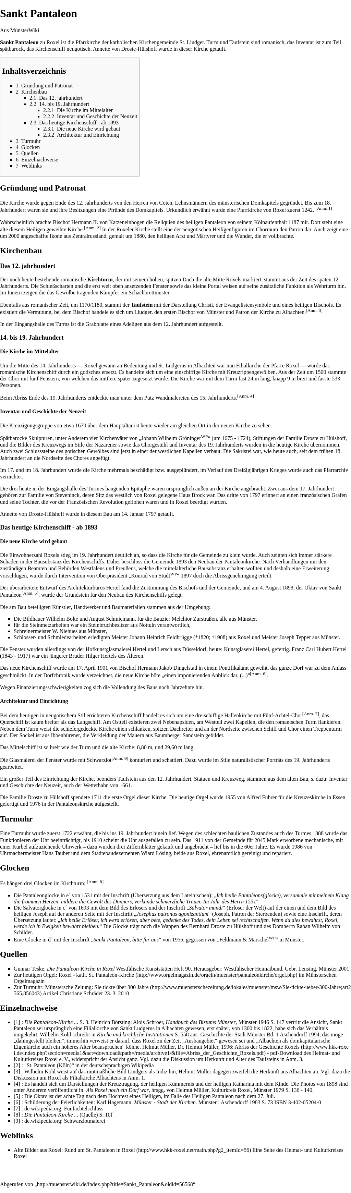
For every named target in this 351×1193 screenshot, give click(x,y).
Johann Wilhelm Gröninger (174, 438)
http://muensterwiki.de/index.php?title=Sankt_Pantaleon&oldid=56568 (115, 1184)
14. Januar (132, 514)
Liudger (143, 312)
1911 (198, 840)
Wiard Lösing (156, 853)
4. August (270, 588)
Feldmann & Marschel (247, 939)
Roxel (53, 42)
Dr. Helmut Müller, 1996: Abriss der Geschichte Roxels (239, 1047)
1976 (34, 804)
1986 (297, 847)
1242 (307, 210)
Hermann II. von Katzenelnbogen (108, 222)
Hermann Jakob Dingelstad (167, 668)
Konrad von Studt (154, 576)
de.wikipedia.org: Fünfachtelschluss (63, 1108)
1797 (150, 514)
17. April (86, 668)
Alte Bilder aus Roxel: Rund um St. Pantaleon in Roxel (74, 1150)
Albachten (293, 312)
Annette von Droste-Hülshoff (125, 49)
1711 (96, 797)
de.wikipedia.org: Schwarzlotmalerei (64, 1121)
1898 (287, 588)
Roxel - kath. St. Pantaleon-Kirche (96, 975)
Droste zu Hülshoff (325, 438)
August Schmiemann (112, 619)
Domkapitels (265, 203)
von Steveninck (63, 495)
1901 (102, 668)
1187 (293, 222)
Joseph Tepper (295, 637)
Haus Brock (192, 495)
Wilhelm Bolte (62, 619)
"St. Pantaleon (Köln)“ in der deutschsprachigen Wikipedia (89, 1065)
